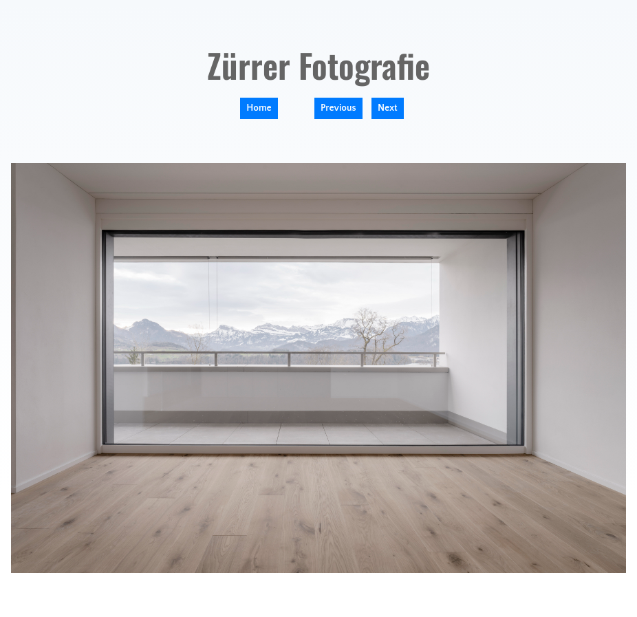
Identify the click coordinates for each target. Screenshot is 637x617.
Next (388, 107)
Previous (338, 107)
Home (258, 107)
